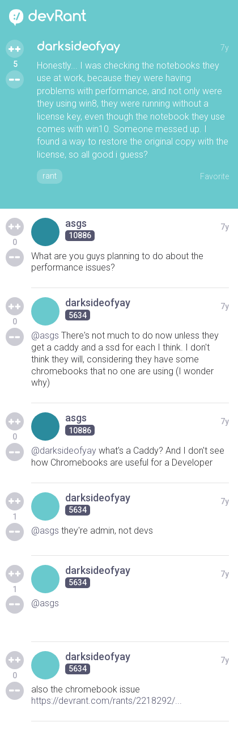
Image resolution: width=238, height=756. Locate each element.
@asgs (45, 335)
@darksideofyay (63, 450)
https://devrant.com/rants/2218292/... (106, 700)
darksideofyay (78, 46)
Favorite (214, 176)
